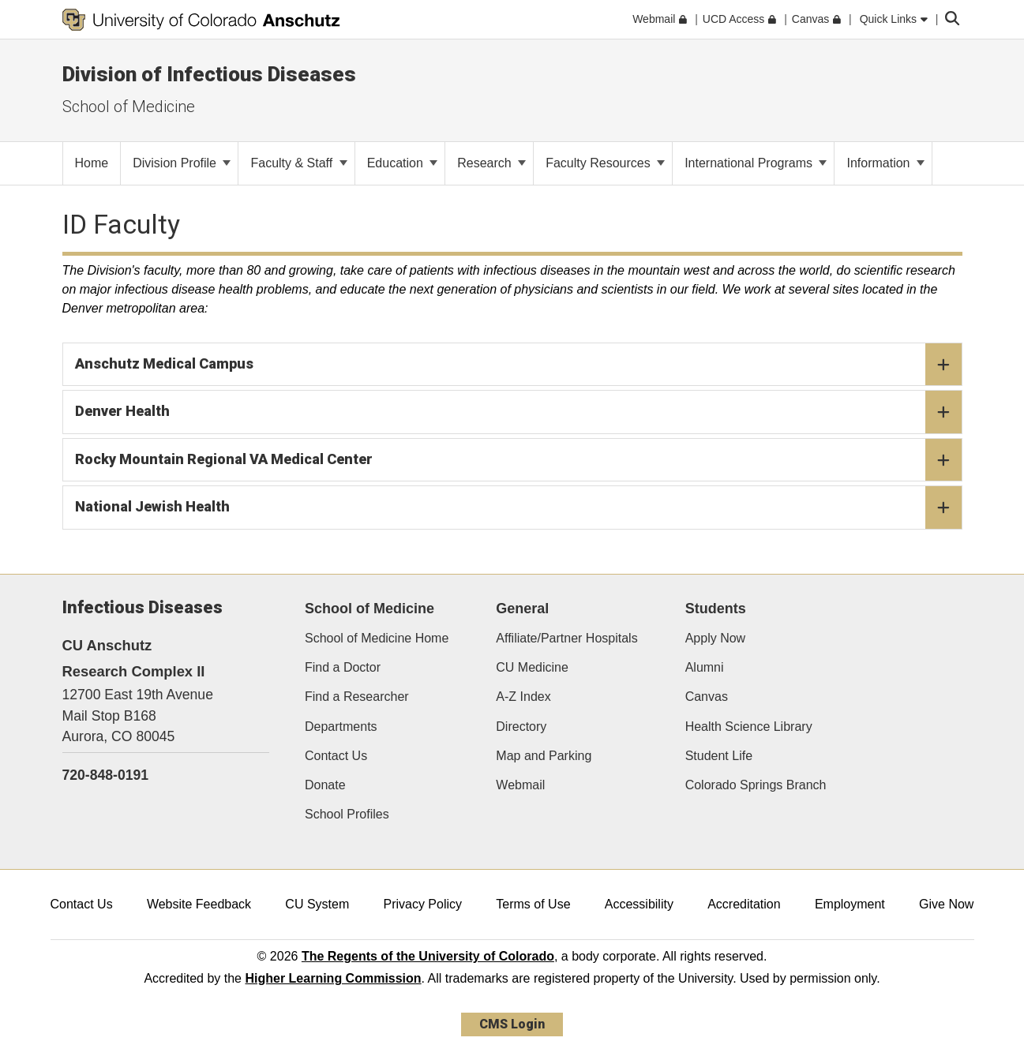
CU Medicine (532, 667)
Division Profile (182, 163)
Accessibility (639, 904)
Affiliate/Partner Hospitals (566, 638)
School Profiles (347, 814)
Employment (850, 904)
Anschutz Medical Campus (518, 364)
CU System (317, 904)
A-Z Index (523, 696)
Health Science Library (748, 726)
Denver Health (518, 412)
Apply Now (715, 638)
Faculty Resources (605, 163)
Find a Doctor (343, 667)
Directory (521, 726)
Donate (325, 785)
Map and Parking (543, 755)
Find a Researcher (357, 696)
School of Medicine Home (376, 638)
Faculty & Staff (298, 163)
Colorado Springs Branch (756, 785)
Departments (341, 726)
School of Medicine (128, 106)
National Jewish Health (518, 507)
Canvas (706, 696)
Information (885, 163)
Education (402, 163)
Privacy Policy (422, 904)
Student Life (718, 755)
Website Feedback (199, 904)
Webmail (520, 785)
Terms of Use (533, 904)
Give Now (946, 904)
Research (491, 163)
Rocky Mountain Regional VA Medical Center (518, 460)
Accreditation (744, 904)
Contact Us (336, 755)
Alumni (704, 667)
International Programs (756, 163)
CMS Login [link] (512, 1024)
